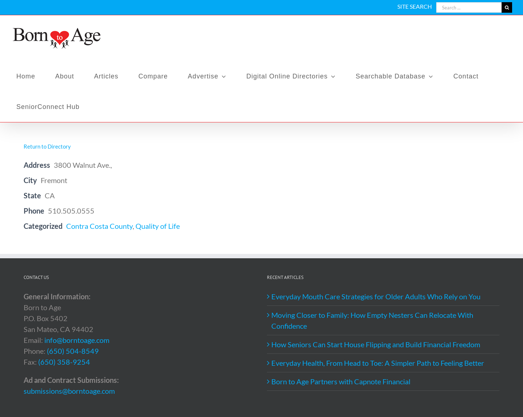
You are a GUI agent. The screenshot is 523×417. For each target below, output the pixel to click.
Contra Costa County (99, 226)
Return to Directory (47, 146)
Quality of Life (157, 226)
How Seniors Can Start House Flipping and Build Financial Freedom (375, 344)
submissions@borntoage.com (69, 390)
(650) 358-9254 (64, 361)
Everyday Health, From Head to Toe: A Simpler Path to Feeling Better (377, 363)
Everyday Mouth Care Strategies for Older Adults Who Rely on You (376, 296)
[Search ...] (469, 7)
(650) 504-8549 (73, 351)
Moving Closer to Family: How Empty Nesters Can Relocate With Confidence (372, 320)
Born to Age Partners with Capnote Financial (340, 381)
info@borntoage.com (76, 340)
